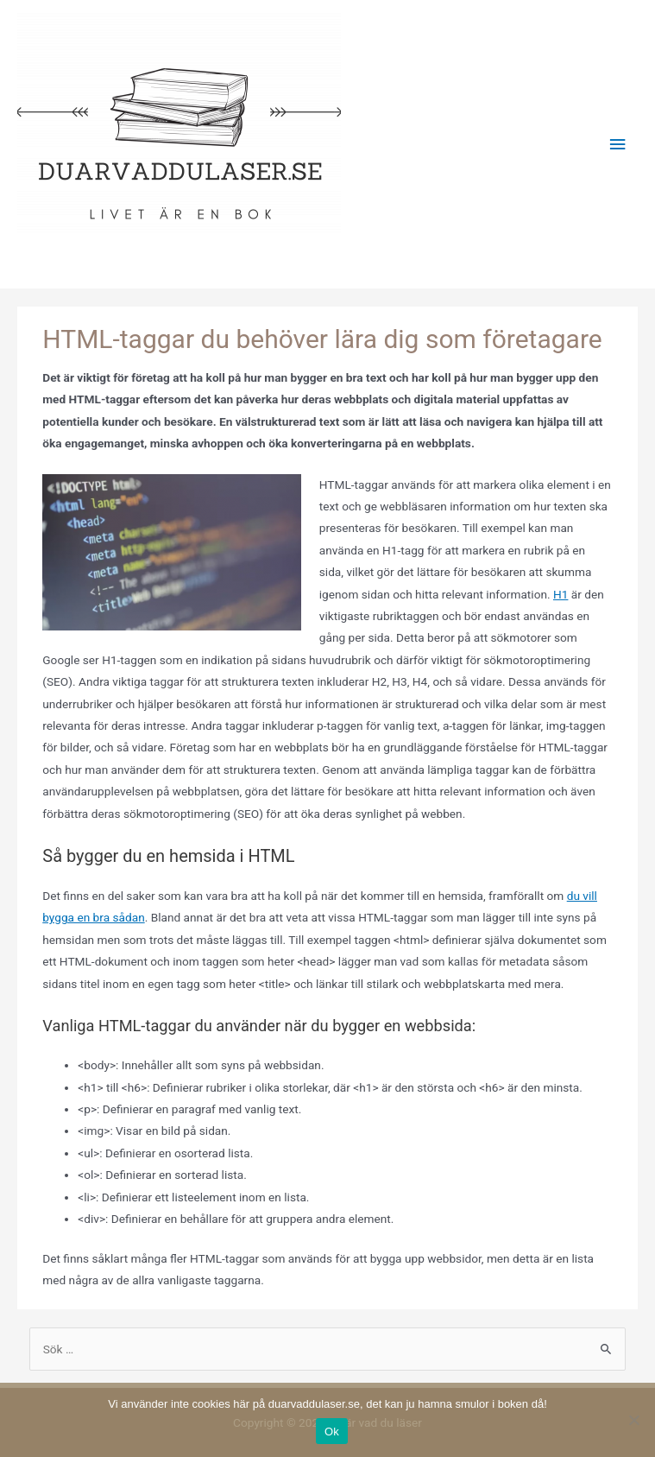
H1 (560, 594)
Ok (331, 1431)
